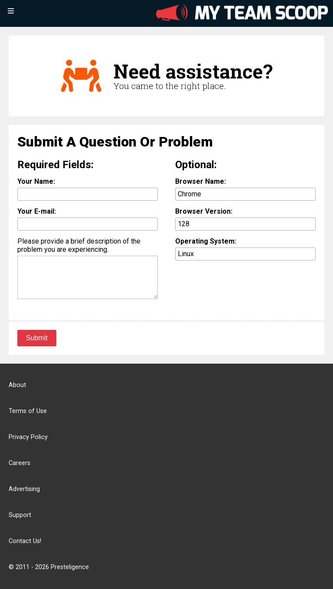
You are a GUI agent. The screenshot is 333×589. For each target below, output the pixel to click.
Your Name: (36, 181)
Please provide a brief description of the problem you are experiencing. (78, 245)
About (17, 385)
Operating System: (205, 241)
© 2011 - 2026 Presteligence (49, 567)
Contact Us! (25, 541)
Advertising (24, 489)
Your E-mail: (36, 211)
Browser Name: (200, 181)
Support (20, 515)
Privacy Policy (28, 437)
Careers (19, 463)
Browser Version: (203, 211)
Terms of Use (28, 411)
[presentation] (241, 286)
